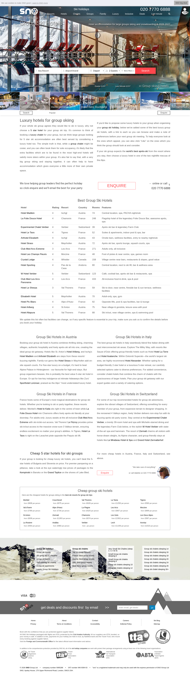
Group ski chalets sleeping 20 (156, 559)
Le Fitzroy (73, 422)
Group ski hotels (43, 559)
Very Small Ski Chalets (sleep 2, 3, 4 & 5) (120, 550)
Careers (126, 620)
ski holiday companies (79, 648)
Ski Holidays (33, 18)
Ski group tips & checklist (47, 555)
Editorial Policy (126, 624)
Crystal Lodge (28, 259)
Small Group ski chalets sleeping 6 (118, 555)
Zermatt (143, 431)
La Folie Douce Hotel (31, 218)
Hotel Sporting (28, 265)
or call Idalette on (142, 473)
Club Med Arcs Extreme (32, 248)
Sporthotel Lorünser (29, 383)
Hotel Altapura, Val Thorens (152, 105)
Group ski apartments (45, 566)
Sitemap (157, 624)
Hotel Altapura (28, 312)
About (64, 620)
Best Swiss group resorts (82, 566)
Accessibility (95, 624)
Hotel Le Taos (28, 232)
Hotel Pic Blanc (28, 301)
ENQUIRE (116, 185)
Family (103, 14)
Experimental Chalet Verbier (35, 227)
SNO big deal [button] (181, 3)
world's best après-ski (137, 151)
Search (26, 112)
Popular (52, 113)
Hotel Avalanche (109, 356)
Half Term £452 (78, 86)
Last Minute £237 (122, 86)
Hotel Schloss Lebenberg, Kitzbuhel (123, 105)
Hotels (64, 14)
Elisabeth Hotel (28, 296)
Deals (142, 14)
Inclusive (129, 14)
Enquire (163, 112)
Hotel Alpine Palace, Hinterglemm (63, 105)
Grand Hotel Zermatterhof (150, 440)
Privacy (33, 624)
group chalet (77, 144)
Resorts (50, 14)
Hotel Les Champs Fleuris (34, 254)
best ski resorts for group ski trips (78, 495)
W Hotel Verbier (29, 273)
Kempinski (25, 472)
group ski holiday (110, 127)
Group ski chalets (80, 549)
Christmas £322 (32, 86)
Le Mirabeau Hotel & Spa (120, 440)
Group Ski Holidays (45, 549)
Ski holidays (81, 9)
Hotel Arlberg (27, 307)
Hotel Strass (27, 243)
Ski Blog (157, 620)
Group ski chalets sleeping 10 (120, 564)
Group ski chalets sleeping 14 (156, 549)
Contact (95, 620)
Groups (90, 14)
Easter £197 (100, 86)
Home (22, 18)
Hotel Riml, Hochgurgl (94, 107)
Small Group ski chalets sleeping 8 (118, 560)
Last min (156, 14)
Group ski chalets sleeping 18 (156, 555)
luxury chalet (36, 135)
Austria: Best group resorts (83, 559)
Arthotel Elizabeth (29, 238)
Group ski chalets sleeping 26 (156, 566)
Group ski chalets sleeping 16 (156, 552)
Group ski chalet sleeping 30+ (156, 569)
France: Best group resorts (83, 555)
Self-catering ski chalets (46, 562)
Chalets (76, 14)
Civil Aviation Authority (81, 634)
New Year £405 (55, 86)
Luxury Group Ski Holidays (47, 569)
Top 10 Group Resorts (81, 552)
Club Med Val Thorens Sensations (34, 105)
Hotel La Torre (161, 352)
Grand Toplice (54, 472)
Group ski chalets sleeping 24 (156, 562)
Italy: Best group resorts (82, 562)
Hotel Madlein (28, 213)
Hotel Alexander (133, 360)
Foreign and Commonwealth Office (39, 641)
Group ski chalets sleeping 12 (120, 568)
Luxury (115, 14)
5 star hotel (36, 130)
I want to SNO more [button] (40, 3)
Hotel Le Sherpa (29, 287)
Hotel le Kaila (43, 408)
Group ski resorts (44, 552)
